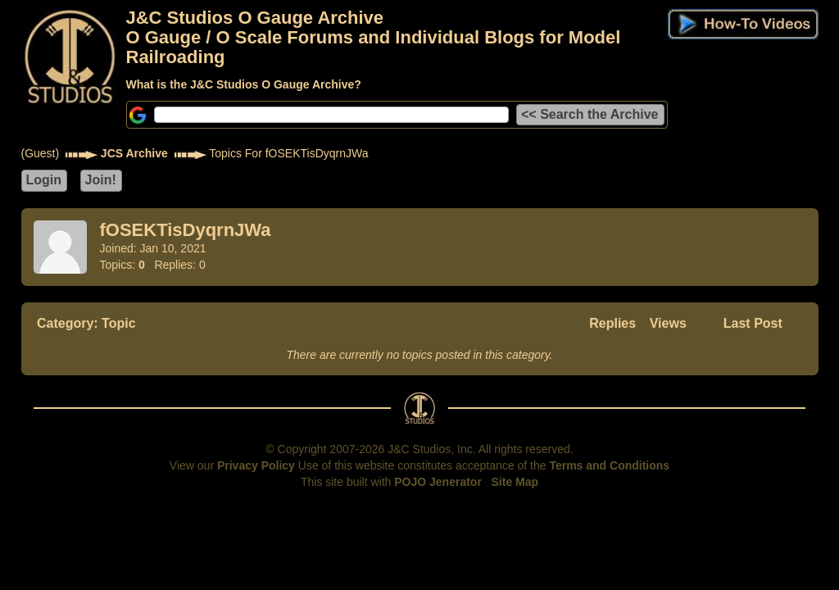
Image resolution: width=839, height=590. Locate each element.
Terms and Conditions (609, 465)
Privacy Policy (256, 465)
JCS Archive (134, 153)
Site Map (515, 481)
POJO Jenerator (438, 481)
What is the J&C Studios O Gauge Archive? (243, 84)
